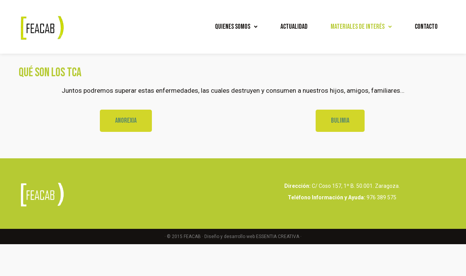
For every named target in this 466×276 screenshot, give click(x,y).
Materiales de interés (361, 27)
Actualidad (294, 27)
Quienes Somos (236, 27)
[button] (126, 121)
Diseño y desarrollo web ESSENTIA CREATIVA (251, 236)
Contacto (426, 27)
